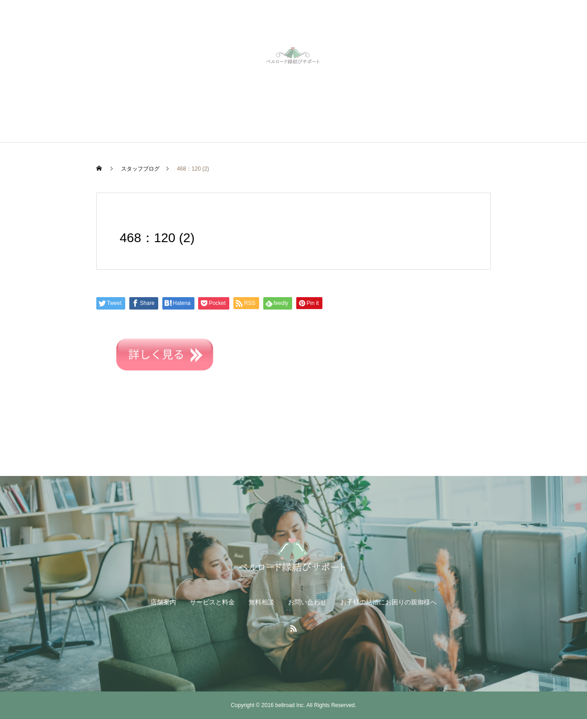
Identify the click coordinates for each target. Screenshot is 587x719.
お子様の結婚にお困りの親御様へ (388, 602)
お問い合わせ (307, 602)
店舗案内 (163, 602)
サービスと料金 (212, 602)
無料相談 (261, 602)
